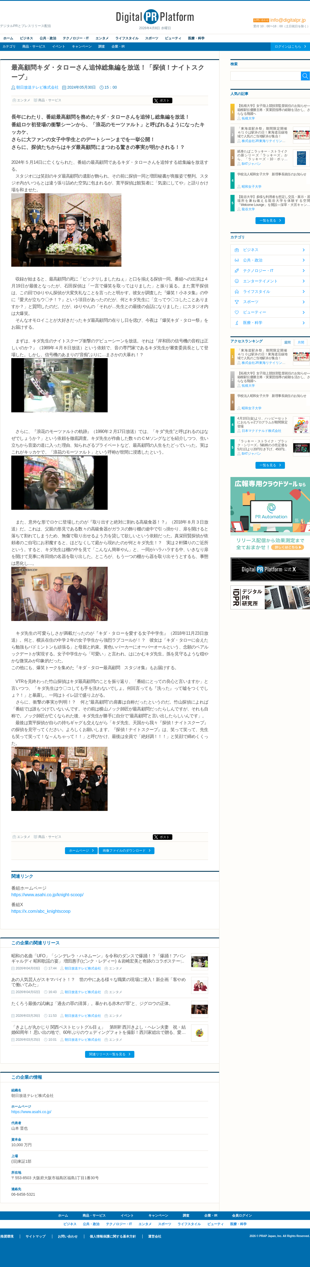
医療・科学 (196, 38)
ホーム (8, 38)
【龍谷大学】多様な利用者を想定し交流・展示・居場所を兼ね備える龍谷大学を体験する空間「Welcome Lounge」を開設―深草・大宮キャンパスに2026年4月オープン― (273, 203)
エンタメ (102, 38)
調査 (101, 46)
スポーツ (151, 38)
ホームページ (79, 850)
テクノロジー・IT (76, 38)
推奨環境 (6, 1236)
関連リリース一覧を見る (107, 1054)
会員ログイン (242, 1215)
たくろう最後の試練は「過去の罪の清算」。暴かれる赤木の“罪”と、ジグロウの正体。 (92, 1003)
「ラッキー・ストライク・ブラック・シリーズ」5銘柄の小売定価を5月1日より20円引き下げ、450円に (262, 445)
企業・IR (118, 46)
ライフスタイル (126, 38)
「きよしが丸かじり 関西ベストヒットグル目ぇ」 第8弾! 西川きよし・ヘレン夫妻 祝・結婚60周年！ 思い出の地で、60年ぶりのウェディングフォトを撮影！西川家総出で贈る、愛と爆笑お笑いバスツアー (98, 1032)
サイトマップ (35, 1236)
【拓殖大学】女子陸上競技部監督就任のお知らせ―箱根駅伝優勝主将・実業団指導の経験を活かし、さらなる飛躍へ (273, 110)
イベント (58, 46)
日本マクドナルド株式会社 (261, 431)
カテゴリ (9, 46)
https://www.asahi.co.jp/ (31, 1112)
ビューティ (173, 38)
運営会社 (154, 1236)
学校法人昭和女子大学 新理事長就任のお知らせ (271, 174)
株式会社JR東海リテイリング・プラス (270, 141)
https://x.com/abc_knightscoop (40, 911)
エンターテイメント (260, 281)
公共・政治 (48, 38)
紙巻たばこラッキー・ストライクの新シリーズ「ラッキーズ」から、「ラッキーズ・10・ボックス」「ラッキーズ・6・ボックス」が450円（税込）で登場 (262, 159)
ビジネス (26, 38)
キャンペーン (82, 46)
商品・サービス (33, 46)
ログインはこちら (288, 46)
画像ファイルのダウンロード (124, 850)
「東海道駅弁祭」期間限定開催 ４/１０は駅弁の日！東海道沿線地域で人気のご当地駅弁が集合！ (263, 132)
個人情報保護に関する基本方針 (113, 1236)
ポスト (165, 100)
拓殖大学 (248, 118)
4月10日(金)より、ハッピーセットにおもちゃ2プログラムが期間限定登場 (262, 422)
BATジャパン (251, 164)
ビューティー (254, 312)
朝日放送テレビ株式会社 (37, 87)
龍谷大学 (248, 209)
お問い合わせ (68, 1236)
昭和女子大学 (252, 187)
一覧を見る (268, 220)
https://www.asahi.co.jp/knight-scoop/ (47, 894)
